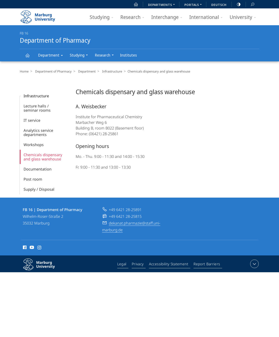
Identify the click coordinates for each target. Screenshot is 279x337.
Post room (33, 179)
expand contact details (254, 264)
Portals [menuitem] (194, 5)
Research (133, 17)
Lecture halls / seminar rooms (37, 108)
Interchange (168, 17)
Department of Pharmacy (30, 57)
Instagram (39, 248)
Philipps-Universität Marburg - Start (42, 15)
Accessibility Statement (169, 264)
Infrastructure (109, 71)
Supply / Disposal (39, 189)
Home (24, 71)
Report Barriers (207, 264)
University (244, 17)
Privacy (139, 264)
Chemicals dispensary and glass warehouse (43, 156)
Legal (123, 264)
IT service (32, 120)
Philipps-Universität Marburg (43, 268)
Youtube (31, 248)
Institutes (128, 55)
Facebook (24, 248)
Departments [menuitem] (162, 5)
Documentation (37, 169)
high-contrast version (236, 4)
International (207, 17)
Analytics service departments (38, 132)
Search (250, 4)
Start (133, 4)
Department (52, 56)
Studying (103, 17)
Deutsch (218, 5)
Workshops (34, 144)
